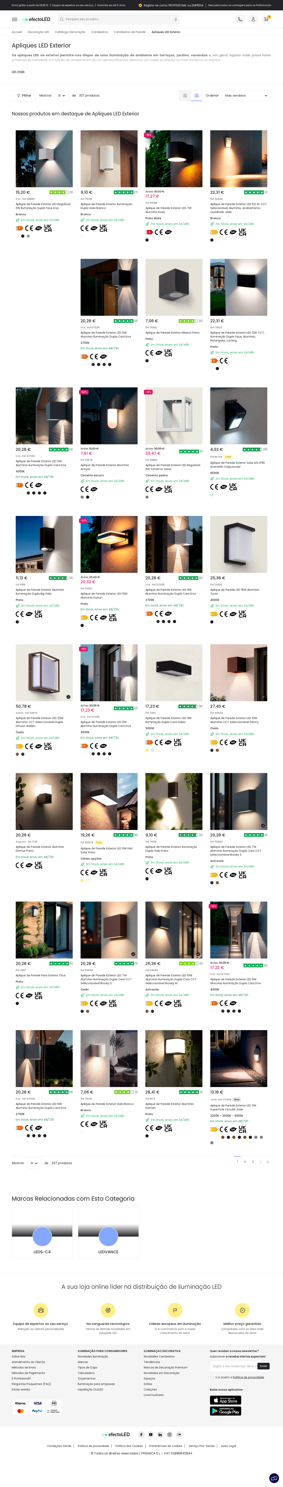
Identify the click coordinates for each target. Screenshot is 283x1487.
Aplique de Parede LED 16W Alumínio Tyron (234, 592)
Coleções (150, 1390)
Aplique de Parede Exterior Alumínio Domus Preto (40, 849)
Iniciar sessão (21, 1390)
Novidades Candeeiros (159, 1357)
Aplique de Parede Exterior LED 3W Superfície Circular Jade (233, 1108)
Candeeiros (99, 32)
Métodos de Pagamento (28, 1373)
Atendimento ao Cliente (28, 1362)
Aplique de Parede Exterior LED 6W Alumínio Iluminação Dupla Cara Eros (106, 335)
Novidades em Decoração (162, 1373)
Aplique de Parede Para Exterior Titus (41, 976)
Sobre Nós (18, 1357)
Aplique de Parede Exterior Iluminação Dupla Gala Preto (171, 849)
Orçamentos (87, 1379)
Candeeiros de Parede (130, 32)
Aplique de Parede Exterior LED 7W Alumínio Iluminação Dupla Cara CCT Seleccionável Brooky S (235, 851)
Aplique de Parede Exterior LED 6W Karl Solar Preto (106, 850)
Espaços (149, 1379)
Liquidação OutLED (90, 1390)
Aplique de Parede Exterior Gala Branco (107, 1104)
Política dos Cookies (129, 1446)
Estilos (148, 1384)
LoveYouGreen (154, 1395)
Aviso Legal (228, 1446)
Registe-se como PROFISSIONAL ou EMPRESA (173, 5)
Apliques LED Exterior (166, 32)
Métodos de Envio (24, 1368)
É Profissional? (21, 1379)
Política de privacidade (93, 1446)
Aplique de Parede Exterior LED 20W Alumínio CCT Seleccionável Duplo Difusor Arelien (39, 722)
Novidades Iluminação (93, 1357)
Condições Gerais (59, 1446)
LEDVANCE (108, 1252)
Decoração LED (38, 32)
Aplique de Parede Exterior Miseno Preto (172, 333)
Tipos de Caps (87, 1368)
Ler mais (18, 71)
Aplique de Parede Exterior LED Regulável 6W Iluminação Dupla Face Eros (43, 206)
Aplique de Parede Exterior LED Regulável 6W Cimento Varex (172, 467)
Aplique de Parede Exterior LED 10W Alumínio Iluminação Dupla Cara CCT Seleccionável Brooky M (171, 979)
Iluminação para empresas (96, 1384)
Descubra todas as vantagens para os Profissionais (239, 5)
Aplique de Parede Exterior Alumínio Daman (169, 1106)
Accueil (17, 32)
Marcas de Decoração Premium (166, 1368)
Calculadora (86, 1373)
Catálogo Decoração (70, 32)
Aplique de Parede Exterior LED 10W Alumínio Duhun (104, 596)
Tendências (152, 1362)
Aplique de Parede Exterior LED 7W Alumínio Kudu (168, 210)
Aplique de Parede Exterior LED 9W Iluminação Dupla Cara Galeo (168, 720)
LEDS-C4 (42, 1252)
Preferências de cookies (165, 1446)
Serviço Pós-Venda (202, 1446)
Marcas (83, 1362)
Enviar (263, 1366)
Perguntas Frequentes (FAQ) (31, 1384)
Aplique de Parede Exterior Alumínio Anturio (105, 467)
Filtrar (24, 95)
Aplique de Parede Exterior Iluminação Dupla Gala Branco (106, 206)
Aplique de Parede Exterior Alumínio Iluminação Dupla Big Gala (40, 592)
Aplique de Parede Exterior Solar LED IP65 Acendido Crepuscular (237, 465)
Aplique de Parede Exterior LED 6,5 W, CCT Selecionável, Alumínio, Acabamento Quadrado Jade (238, 208)
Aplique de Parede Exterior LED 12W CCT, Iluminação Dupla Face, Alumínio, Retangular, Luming (237, 337)
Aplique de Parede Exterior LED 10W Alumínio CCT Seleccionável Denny (234, 720)
